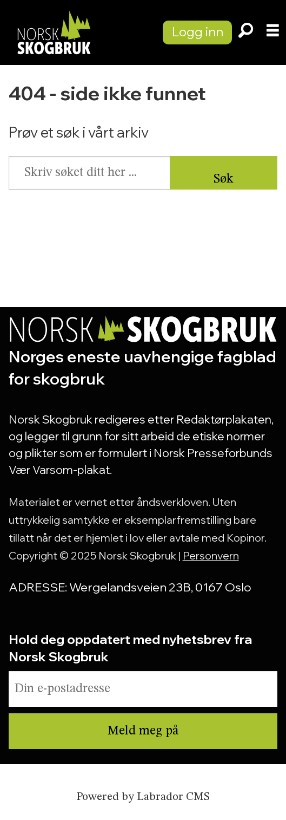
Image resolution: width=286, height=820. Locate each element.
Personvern (211, 555)
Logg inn (197, 31)
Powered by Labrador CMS (143, 797)
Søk (224, 179)
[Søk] (245, 32)
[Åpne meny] (272, 32)
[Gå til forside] (53, 32)
